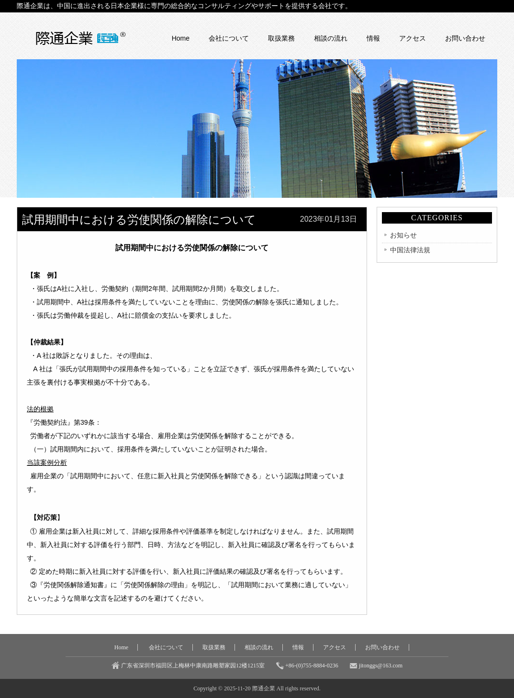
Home (181, 38)
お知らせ (403, 235)
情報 (373, 38)
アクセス (412, 38)
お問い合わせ (465, 38)
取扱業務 (281, 38)
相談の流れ (330, 38)
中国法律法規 (410, 250)
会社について (229, 38)
